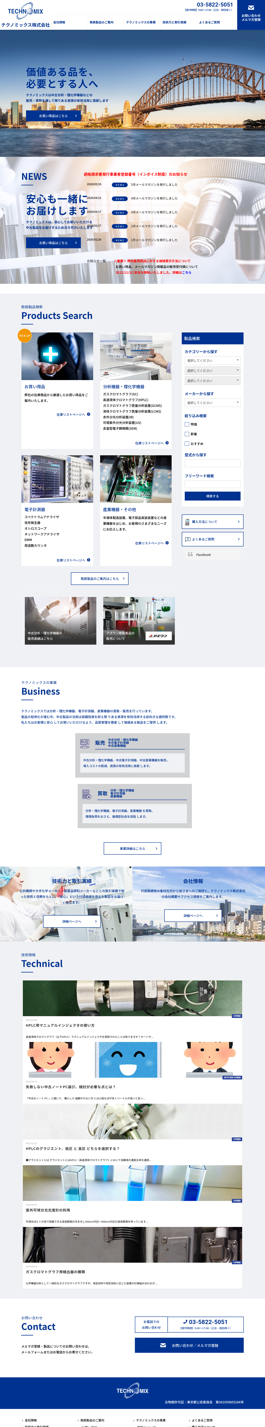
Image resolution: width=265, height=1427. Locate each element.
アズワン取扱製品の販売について (120, 636)
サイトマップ (75, 1422)
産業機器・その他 (94, 1395)
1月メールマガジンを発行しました (146, 239)
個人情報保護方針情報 (37, 1422)
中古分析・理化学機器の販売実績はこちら (45, 636)
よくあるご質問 (209, 22)
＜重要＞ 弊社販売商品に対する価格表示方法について (152, 260)
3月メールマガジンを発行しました (146, 212)
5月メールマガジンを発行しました (146, 184)
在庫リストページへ (71, 414)
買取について (146, 1377)
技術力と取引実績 (174, 22)
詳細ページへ (71, 871)
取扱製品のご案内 (101, 22)
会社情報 (59, 22)
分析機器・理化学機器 (97, 1383)
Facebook (203, 554)
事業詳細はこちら (132, 798)
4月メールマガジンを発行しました (146, 198)
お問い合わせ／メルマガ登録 (195, 1295)
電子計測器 (89, 1389)
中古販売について (149, 1383)
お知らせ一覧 (96, 260)
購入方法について (205, 521)
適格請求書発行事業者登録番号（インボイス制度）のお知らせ (135, 174)
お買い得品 (89, 1377)
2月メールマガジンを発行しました (146, 225)
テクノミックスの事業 (141, 22)
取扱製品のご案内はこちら (100, 578)
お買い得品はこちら (53, 115)
